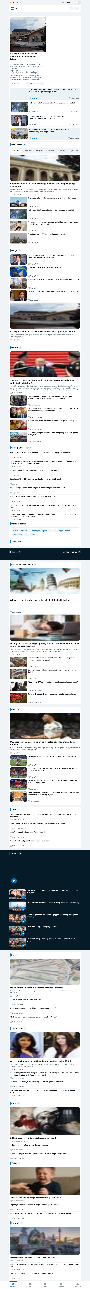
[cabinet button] (77, 8)
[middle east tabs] (16, 151)
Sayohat (33, 534)
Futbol (67, 531)
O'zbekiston (25, 531)
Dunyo (15, 531)
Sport (44, 531)
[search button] (72, 8)
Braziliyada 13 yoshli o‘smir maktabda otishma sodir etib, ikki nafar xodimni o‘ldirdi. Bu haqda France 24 (26, 66)
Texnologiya (58, 531)
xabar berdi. (14, 70)
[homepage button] (28, 83)
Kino (26, 534)
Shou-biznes (18, 534)
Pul (50, 531)
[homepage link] (16, 8)
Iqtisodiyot (36, 531)
